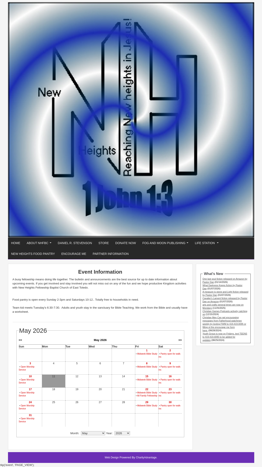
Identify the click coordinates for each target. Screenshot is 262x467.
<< (20, 340)
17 (30, 389)
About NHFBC (40, 244)
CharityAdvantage (146, 457)
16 (170, 376)
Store (103, 243)
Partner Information (111, 254)
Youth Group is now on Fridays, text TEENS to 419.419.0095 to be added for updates (225, 336)
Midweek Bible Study (147, 354)
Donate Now (125, 243)
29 (146, 402)
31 (30, 415)
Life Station (207, 244)
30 (170, 402)
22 (146, 389)
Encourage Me (73, 254)
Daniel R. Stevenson (75, 243)
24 (30, 402)
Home (15, 243)
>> (180, 340)
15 (146, 376)
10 (30, 376)
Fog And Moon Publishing (166, 244)
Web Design (112, 457)
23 (170, 389)
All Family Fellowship (147, 395)
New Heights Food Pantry (33, 254)
